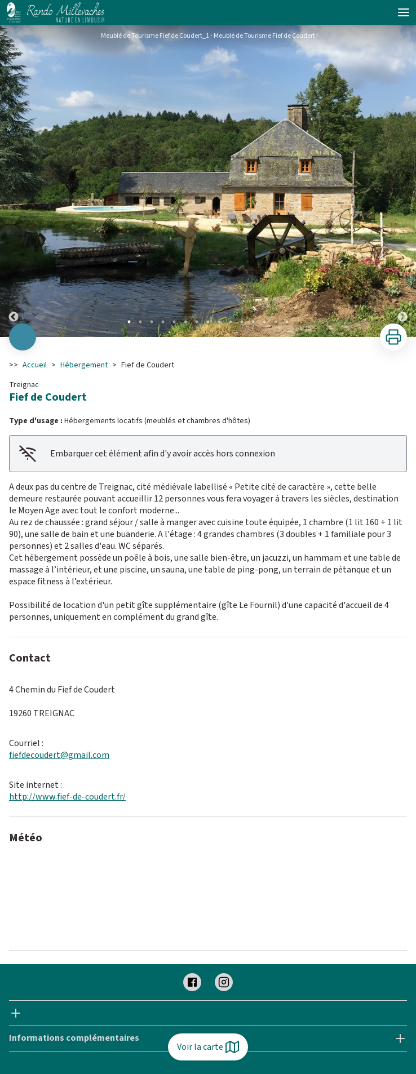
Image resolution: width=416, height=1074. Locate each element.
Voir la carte (208, 1047)
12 (253, 321)
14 (275, 321)
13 (264, 321)
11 (241, 321)
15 (287, 321)
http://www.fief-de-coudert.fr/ (67, 797)
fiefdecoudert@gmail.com (59, 755)
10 (230, 321)
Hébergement (84, 365)
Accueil (35, 365)
